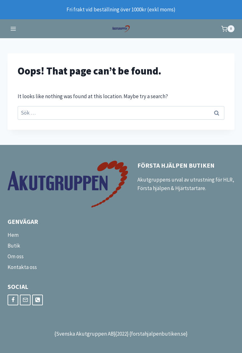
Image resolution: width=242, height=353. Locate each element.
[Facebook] (13, 300)
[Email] (25, 300)
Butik (14, 245)
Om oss (16, 256)
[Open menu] (13, 29)
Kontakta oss (22, 267)
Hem (13, 234)
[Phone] (37, 300)
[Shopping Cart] (227, 28)
